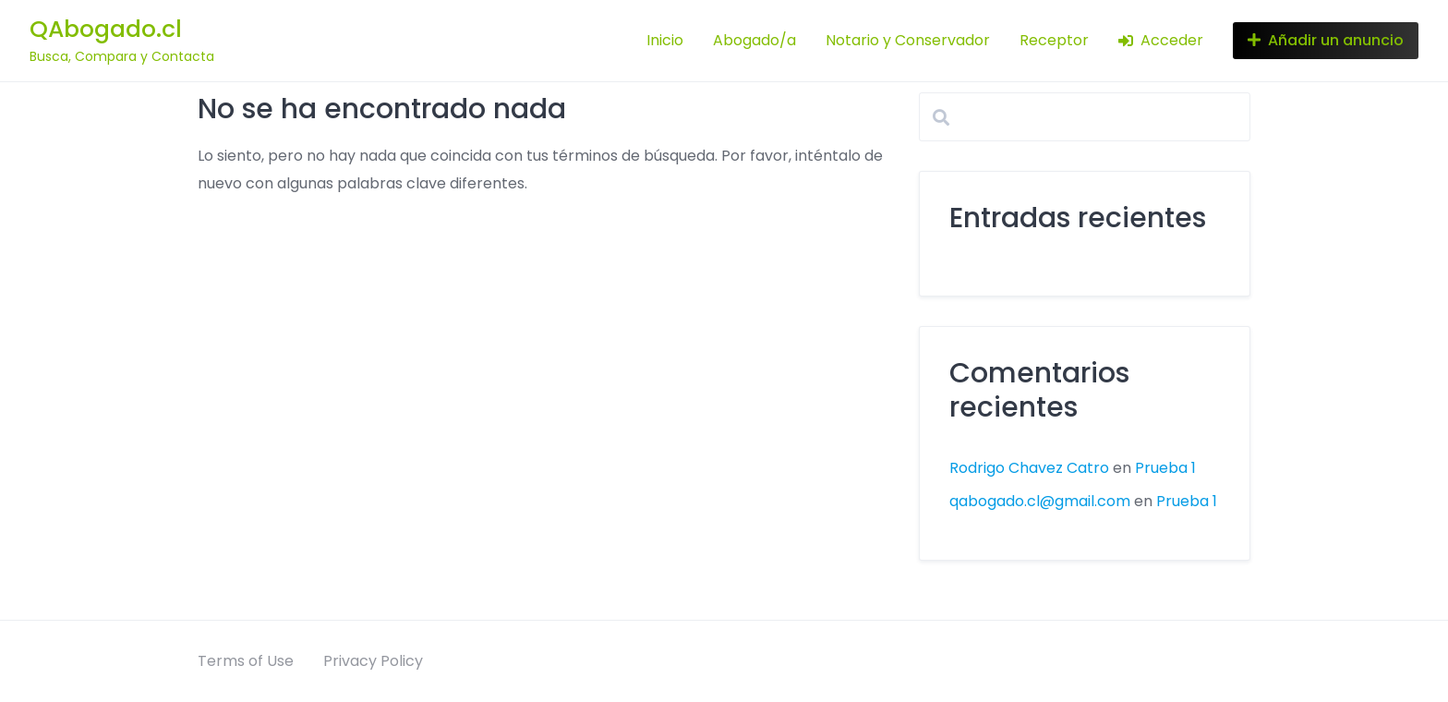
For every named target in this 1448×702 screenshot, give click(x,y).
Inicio (664, 40)
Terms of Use (246, 661)
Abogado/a (754, 40)
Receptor (1054, 40)
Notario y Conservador (908, 40)
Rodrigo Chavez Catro (1029, 467)
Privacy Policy (373, 661)
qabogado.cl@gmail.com (1039, 501)
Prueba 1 (1165, 467)
